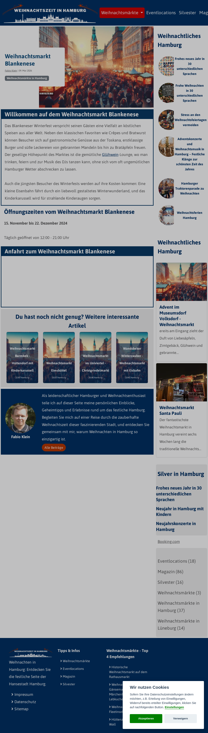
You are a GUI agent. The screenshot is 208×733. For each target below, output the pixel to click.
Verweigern (180, 718)
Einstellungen (174, 707)
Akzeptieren (146, 718)
